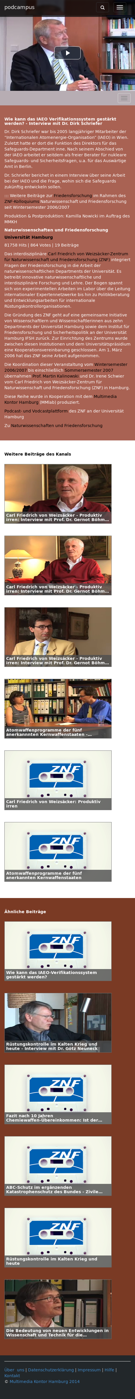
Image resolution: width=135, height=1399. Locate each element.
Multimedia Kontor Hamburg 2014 (45, 1381)
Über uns (14, 1370)
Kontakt (12, 1375)
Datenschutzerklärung (51, 1370)
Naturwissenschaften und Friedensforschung (57, 425)
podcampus (19, 7)
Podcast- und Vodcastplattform (36, 411)
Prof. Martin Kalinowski (55, 376)
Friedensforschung (73, 195)
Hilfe (109, 1370)
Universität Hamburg (28, 237)
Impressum (89, 1370)
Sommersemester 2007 (89, 370)
